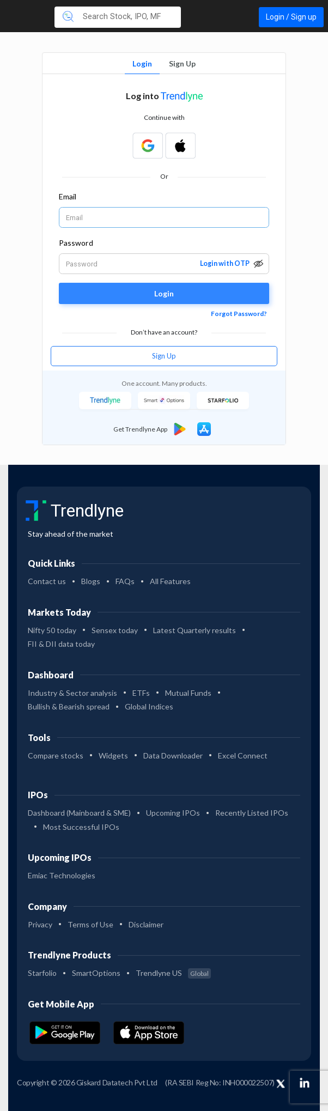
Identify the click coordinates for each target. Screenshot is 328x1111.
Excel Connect (243, 755)
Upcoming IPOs (173, 812)
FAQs (125, 581)
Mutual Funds (188, 692)
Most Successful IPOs (81, 826)
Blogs (90, 581)
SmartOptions (96, 973)
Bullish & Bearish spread (69, 706)
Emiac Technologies (61, 875)
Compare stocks (55, 755)
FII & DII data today (61, 643)
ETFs (141, 692)
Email (67, 196)
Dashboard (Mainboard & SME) (79, 812)
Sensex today (115, 630)
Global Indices (149, 706)
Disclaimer (146, 924)
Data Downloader (173, 755)
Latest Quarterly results (194, 630)
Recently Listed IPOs (251, 812)
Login (142, 63)
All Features (170, 581)
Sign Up (182, 63)
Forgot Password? (239, 313)
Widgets (113, 755)
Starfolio (42, 973)
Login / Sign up (291, 17)
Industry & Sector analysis (72, 692)
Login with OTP (225, 263)
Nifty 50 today (52, 630)
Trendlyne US (173, 973)
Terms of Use (90, 924)
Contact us (47, 581)
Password (76, 242)
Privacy (40, 924)
